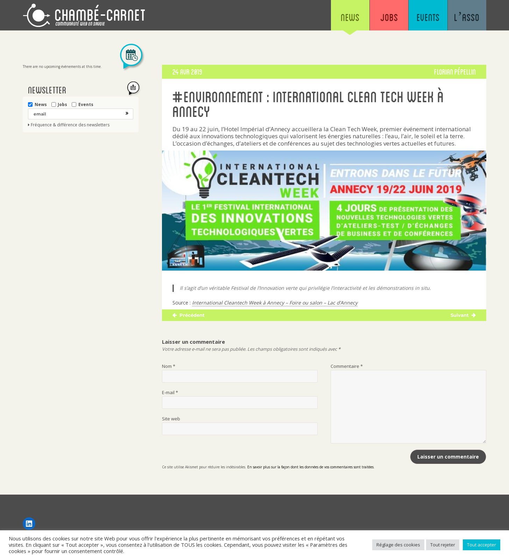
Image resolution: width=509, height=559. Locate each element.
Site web (171, 418)
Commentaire (347, 366)
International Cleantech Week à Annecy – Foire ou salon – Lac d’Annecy (275, 302)
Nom (168, 366)
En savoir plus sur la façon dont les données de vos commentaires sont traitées (310, 466)
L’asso (466, 17)
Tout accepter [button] (481, 544)
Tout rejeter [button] (442, 544)
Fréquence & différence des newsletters (70, 125)
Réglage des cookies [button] (398, 544)
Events (425, 17)
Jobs (385, 17)
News (344, 17)
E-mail (170, 392)
